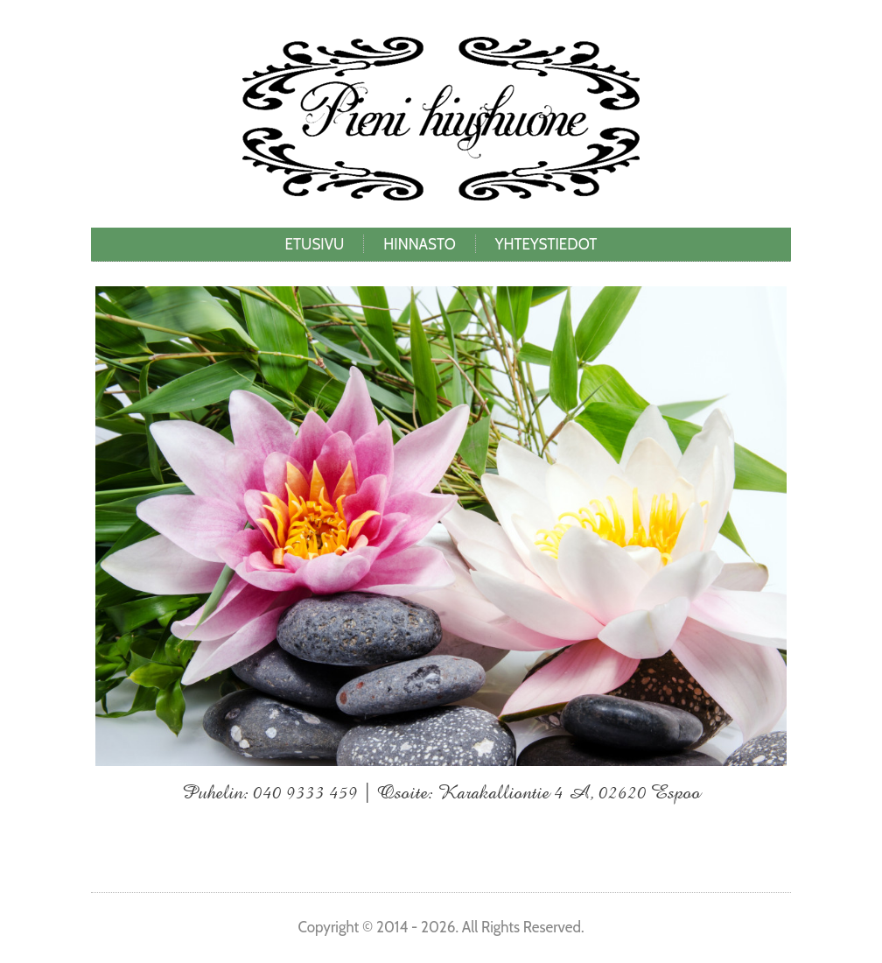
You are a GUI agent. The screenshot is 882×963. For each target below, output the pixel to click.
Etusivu (315, 244)
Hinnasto (419, 244)
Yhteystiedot (546, 244)
